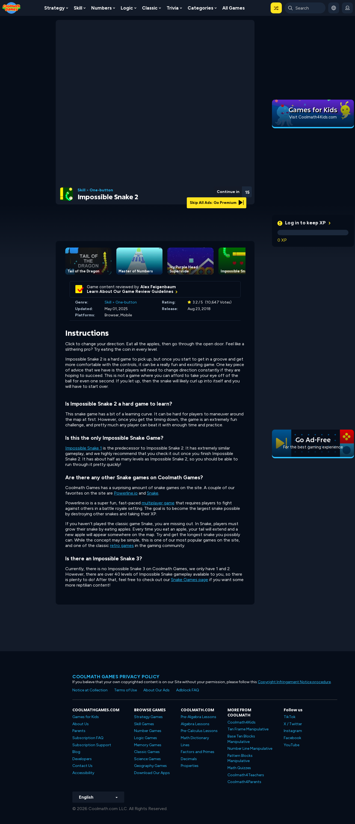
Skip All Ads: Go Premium (217, 202)
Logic (127, 8)
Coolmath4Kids (241, 722)
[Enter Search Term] (305, 7)
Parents (78, 730)
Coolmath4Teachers (245, 775)
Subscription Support (91, 745)
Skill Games (144, 724)
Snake (152, 493)
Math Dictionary (195, 738)
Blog (76, 751)
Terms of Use (125, 690)
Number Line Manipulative (249, 748)
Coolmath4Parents (244, 782)
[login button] (347, 7)
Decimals (189, 759)
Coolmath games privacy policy (116, 676)
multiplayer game (158, 502)
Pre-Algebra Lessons (198, 717)
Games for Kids (85, 717)
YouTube (291, 745)
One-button (101, 190)
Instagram (293, 730)
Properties (190, 765)
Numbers (101, 8)
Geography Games (150, 765)
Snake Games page (189, 579)
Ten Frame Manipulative (247, 729)
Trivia (173, 8)
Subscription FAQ (87, 738)
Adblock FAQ (187, 690)
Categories (200, 8)
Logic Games (145, 738)
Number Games (147, 730)
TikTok (289, 717)
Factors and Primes (197, 751)
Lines (185, 745)
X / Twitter (293, 724)
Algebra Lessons (195, 724)
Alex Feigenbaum (158, 286)
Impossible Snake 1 (83, 448)
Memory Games (147, 745)
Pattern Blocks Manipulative (240, 758)
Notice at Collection (90, 690)
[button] (276, 7)
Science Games (147, 759)
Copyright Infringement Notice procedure (294, 682)
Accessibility (83, 773)
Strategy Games (148, 717)
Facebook (292, 738)
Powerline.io (126, 493)
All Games (233, 8)
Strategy (54, 8)
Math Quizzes (239, 768)
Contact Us (82, 765)
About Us (80, 724)
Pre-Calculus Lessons (199, 730)
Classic (150, 8)
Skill (78, 8)
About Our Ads (156, 690)
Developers (82, 759)
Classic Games (147, 751)
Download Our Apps (152, 773)
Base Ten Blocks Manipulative (241, 739)
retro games (122, 545)
